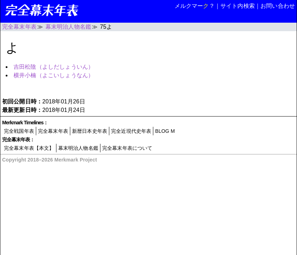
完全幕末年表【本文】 (29, 148)
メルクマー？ (195, 6)
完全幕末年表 (53, 131)
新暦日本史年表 (89, 131)
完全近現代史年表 (131, 131)
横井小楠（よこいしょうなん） (53, 75)
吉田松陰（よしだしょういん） (53, 67)
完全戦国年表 (19, 131)
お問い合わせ (277, 6)
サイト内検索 (237, 6)
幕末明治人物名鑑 (78, 148)
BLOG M (165, 131)
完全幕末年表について (127, 148)
